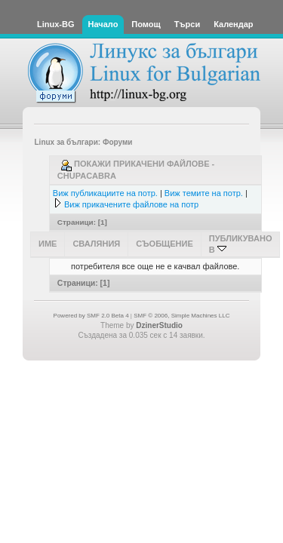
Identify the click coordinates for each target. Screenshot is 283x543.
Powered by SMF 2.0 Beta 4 (91, 315)
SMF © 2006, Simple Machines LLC (181, 315)
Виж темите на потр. (204, 193)
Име (47, 243)
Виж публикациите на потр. (105, 193)
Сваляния (96, 243)
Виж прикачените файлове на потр (131, 204)
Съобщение (164, 243)
